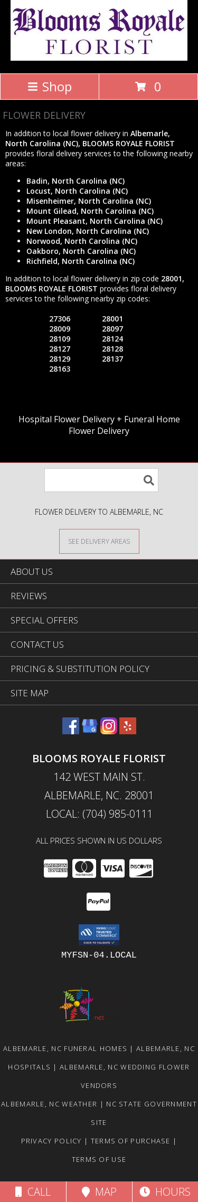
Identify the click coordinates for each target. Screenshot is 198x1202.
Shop (49, 86)
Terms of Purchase (131, 1141)
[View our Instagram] (108, 731)
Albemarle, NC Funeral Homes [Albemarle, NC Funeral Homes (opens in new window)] (65, 1048)
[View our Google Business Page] (89, 731)
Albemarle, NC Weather (49, 1104)
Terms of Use (99, 1159)
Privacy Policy (51, 1141)
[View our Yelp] (127, 731)
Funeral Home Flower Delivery (124, 425)
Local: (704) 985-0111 (99, 814)
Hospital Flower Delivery (66, 419)
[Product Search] (101, 480)
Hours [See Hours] (165, 1192)
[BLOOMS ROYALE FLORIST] (99, 58)
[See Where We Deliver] (99, 541)
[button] (99, 934)
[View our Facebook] (70, 731)
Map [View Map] (99, 1192)
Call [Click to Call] (33, 1192)
